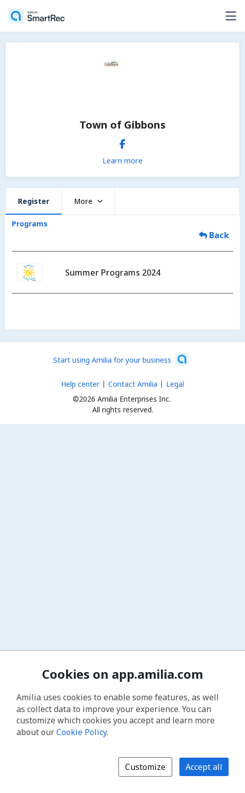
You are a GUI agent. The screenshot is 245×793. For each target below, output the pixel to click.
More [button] (88, 201)
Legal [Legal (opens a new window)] (175, 384)
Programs (30, 223)
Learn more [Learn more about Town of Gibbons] (122, 160)
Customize (145, 767)
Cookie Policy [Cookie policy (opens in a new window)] (81, 732)
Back (214, 235)
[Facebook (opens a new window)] (122, 142)
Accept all (204, 767)
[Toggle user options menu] (230, 16)
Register (33, 201)
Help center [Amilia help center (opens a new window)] (80, 384)
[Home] (36, 16)
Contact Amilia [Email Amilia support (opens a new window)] (132, 384)
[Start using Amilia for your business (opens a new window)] (121, 359)
